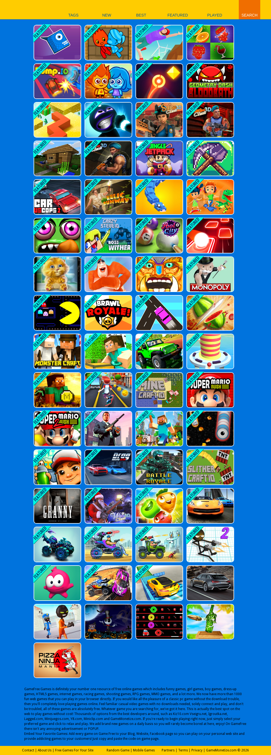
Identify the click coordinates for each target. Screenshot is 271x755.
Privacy (196, 750)
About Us (45, 750)
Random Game (118, 750)
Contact (28, 750)
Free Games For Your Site (74, 750)
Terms (183, 750)
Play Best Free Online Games (21, 9)
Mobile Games (144, 750)
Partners (168, 750)
